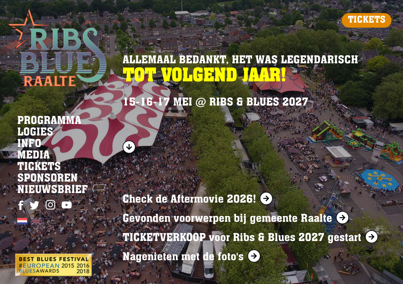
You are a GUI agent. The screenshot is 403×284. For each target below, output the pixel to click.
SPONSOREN (47, 178)
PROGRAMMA (49, 121)
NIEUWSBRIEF (52, 190)
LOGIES (35, 132)
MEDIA (33, 155)
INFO (29, 144)
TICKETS (366, 20)
